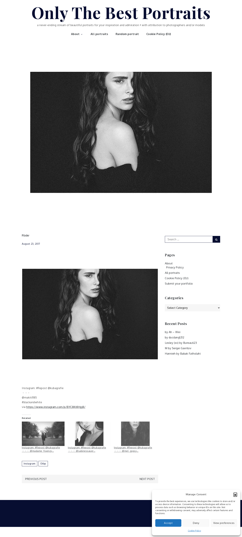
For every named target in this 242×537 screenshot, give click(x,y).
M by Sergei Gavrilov (178, 348)
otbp (43, 463)
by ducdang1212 (174, 337)
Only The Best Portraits (121, 12)
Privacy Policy (175, 267)
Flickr (25, 235)
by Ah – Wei (172, 332)
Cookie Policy (194, 530)
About (77, 34)
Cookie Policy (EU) (158, 34)
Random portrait (127, 34)
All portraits (99, 34)
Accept (168, 523)
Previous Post (36, 479)
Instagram (29, 463)
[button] (235, 494)
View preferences (224, 523)
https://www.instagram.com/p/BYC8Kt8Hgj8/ (55, 407)
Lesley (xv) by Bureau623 (181, 342)
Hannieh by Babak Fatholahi (183, 353)
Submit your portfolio (179, 283)
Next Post (147, 479)
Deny (196, 523)
